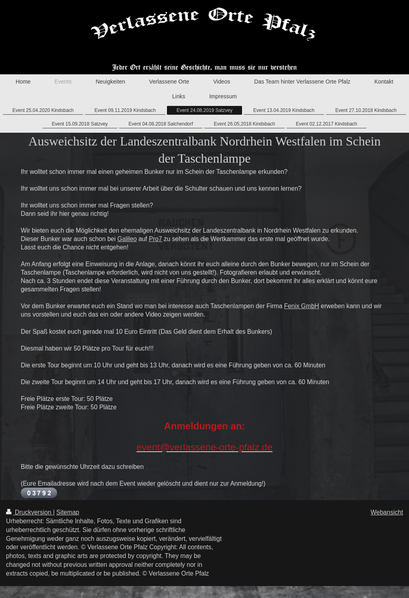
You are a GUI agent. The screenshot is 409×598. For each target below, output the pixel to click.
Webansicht (387, 512)
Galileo (127, 238)
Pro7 (155, 238)
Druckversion (29, 512)
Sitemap (67, 512)
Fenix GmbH (301, 306)
